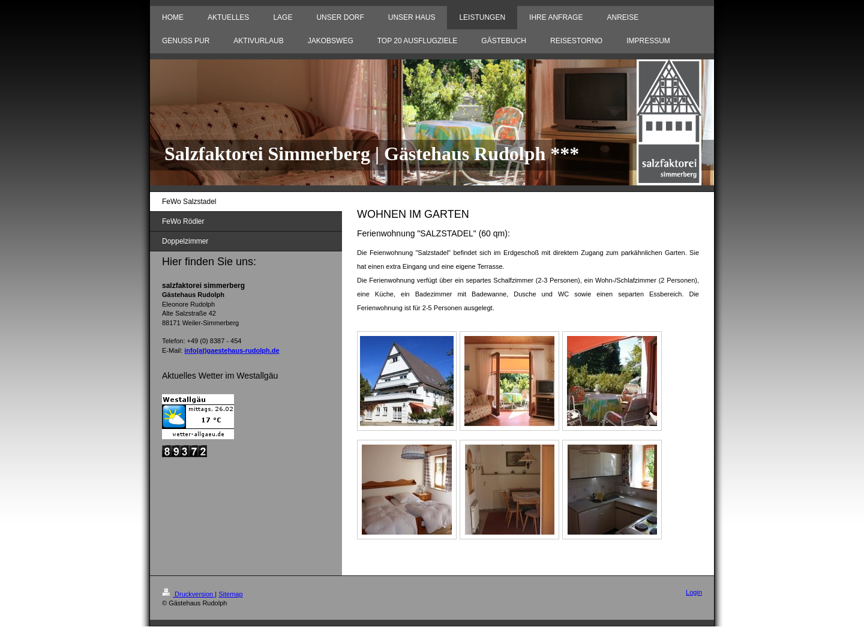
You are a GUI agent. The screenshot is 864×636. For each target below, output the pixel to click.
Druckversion (188, 594)
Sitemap (230, 594)
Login (694, 592)
